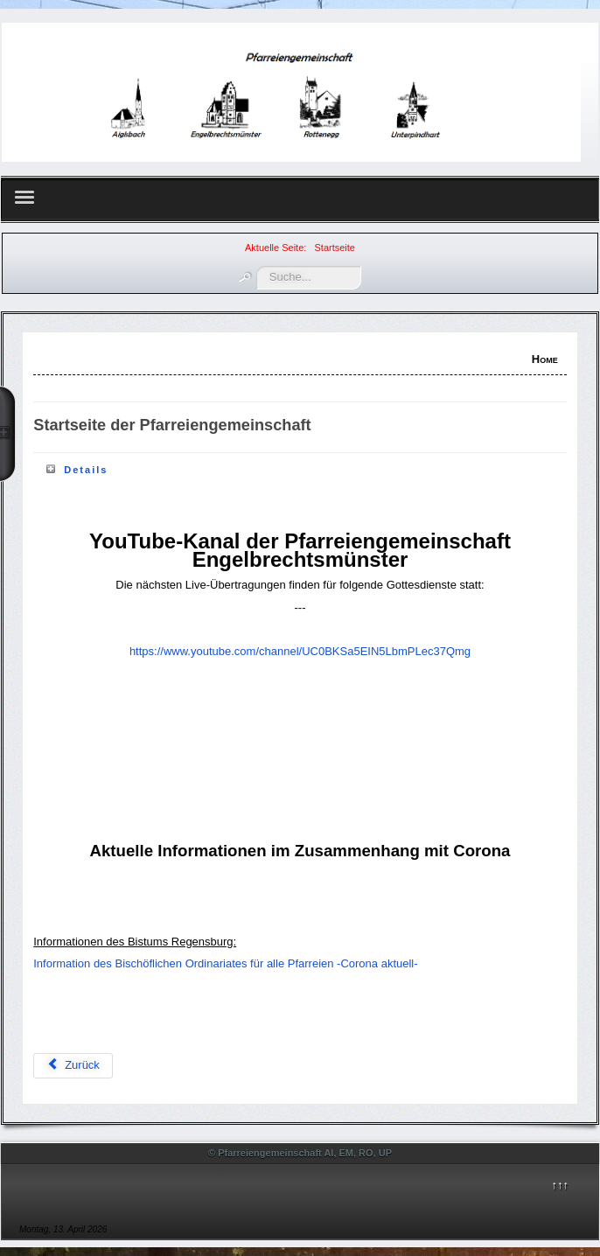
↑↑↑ (560, 1184)
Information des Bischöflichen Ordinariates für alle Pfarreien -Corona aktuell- (225, 963)
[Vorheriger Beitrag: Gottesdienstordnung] (73, 1065)
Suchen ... (256, 266)
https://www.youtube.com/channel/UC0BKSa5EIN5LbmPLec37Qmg (300, 651)
